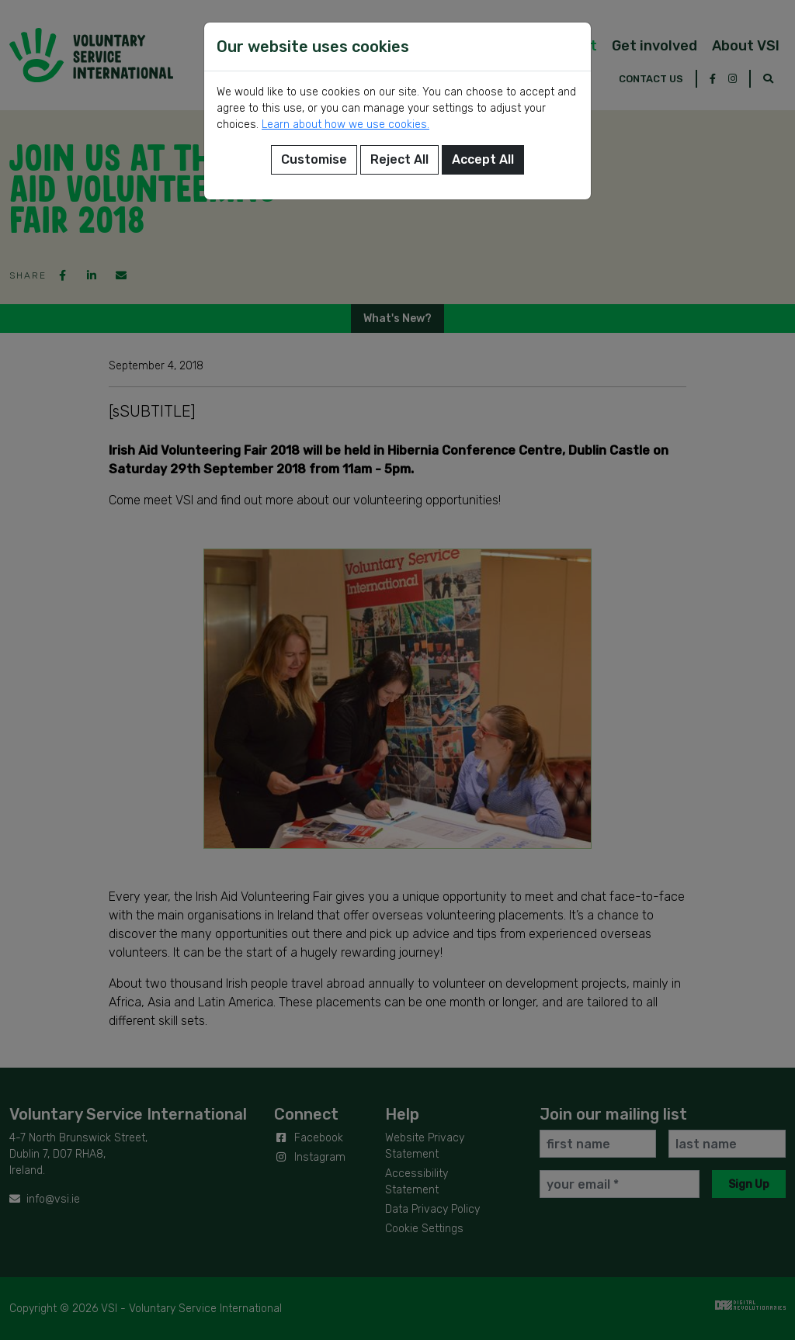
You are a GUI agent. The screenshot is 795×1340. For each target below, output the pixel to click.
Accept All (483, 159)
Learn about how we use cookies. (345, 124)
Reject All (399, 159)
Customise (314, 159)
